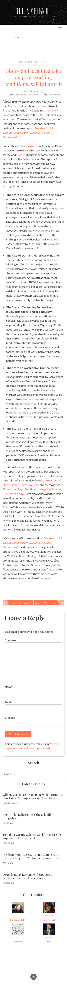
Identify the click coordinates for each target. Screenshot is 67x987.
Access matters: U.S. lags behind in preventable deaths (49, 602)
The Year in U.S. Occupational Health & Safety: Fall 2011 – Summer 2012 (28, 132)
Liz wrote (29, 146)
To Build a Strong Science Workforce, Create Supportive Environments (32, 836)
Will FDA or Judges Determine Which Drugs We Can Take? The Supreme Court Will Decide (33, 796)
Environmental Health (33, 62)
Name (8, 686)
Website (10, 717)
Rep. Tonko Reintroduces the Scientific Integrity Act (28, 816)
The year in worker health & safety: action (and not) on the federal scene (21, 602)
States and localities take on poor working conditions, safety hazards (33, 77)
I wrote (20, 154)
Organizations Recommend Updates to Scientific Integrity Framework (28, 876)
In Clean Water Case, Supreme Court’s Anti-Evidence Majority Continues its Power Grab (31, 856)
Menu (12, 37)
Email (8, 702)
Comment (11, 640)
